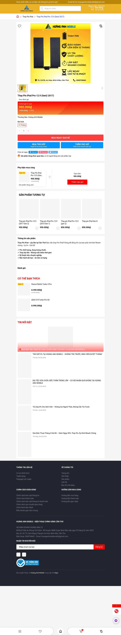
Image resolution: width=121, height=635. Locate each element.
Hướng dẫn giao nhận (70, 501)
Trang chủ (65, 473)
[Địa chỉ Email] (60, 546)
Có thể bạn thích (29, 278)
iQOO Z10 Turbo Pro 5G (40, 300)
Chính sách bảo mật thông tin (27, 495)
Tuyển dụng (20, 476)
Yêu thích (40, 631)
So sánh (101, 631)
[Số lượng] (23, 131)
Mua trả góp (39, 145)
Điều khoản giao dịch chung (27, 510)
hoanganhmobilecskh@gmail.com (91, 2)
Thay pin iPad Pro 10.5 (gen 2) (69, 222)
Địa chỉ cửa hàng (68, 485)
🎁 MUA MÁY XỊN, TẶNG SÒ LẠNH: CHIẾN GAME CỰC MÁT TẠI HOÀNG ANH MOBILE (52, 349)
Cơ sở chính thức (23, 473)
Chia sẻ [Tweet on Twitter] (52, 152)
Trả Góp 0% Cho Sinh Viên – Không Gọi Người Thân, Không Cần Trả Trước (61, 407)
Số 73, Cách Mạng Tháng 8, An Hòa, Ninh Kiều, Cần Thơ (44, 533)
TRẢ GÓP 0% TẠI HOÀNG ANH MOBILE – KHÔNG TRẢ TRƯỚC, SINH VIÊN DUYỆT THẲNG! (67, 354)
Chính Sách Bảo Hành (24, 507)
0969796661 (30, 536)
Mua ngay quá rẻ (60, 137)
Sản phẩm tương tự (32, 194)
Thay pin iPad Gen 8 (89, 221)
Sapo (56, 573)
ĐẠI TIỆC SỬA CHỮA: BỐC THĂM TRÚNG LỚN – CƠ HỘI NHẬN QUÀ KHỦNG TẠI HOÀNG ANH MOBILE (67, 382)
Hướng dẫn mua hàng (70, 495)
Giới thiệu (65, 476)
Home (60, 631)
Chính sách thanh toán (25, 498)
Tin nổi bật (25, 322)
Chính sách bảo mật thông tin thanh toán (32, 501)
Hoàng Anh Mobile (37, 573)
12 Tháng (22, 125)
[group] (60, 53)
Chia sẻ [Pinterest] (42, 152)
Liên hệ (64, 482)
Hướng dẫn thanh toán (70, 498)
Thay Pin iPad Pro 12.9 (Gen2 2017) (36, 174)
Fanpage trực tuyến (23, 479)
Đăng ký (99, 547)
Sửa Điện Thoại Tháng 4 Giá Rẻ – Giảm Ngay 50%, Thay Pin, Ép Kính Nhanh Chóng (64, 433)
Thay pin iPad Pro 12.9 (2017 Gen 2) (27, 222)
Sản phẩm (65, 479)
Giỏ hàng (81, 631)
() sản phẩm (99, 10)
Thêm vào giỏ (82, 145)
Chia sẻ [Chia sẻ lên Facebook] (33, 152)
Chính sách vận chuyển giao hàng (29, 504)
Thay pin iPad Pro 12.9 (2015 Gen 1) (48, 222)
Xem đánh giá (24, 99)
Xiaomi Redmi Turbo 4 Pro (41, 284)
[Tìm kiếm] (42, 8)
